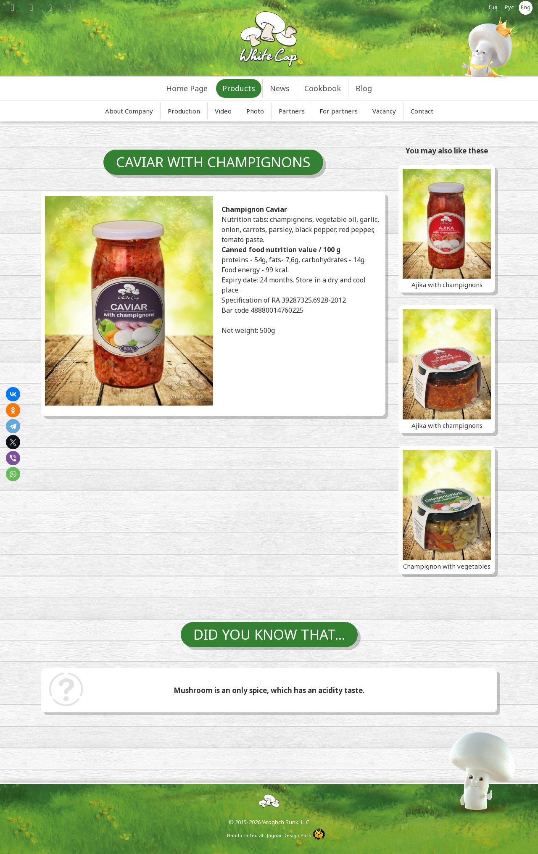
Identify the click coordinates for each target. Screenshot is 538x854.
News (280, 88)
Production (184, 111)
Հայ (493, 7)
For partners (338, 111)
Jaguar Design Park (289, 835)
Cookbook (322, 88)
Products (238, 88)
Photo (255, 111)
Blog (364, 88)
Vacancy (384, 111)
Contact (422, 111)
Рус (509, 7)
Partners (292, 111)
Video (223, 111)
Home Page (187, 88)
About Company (129, 111)
